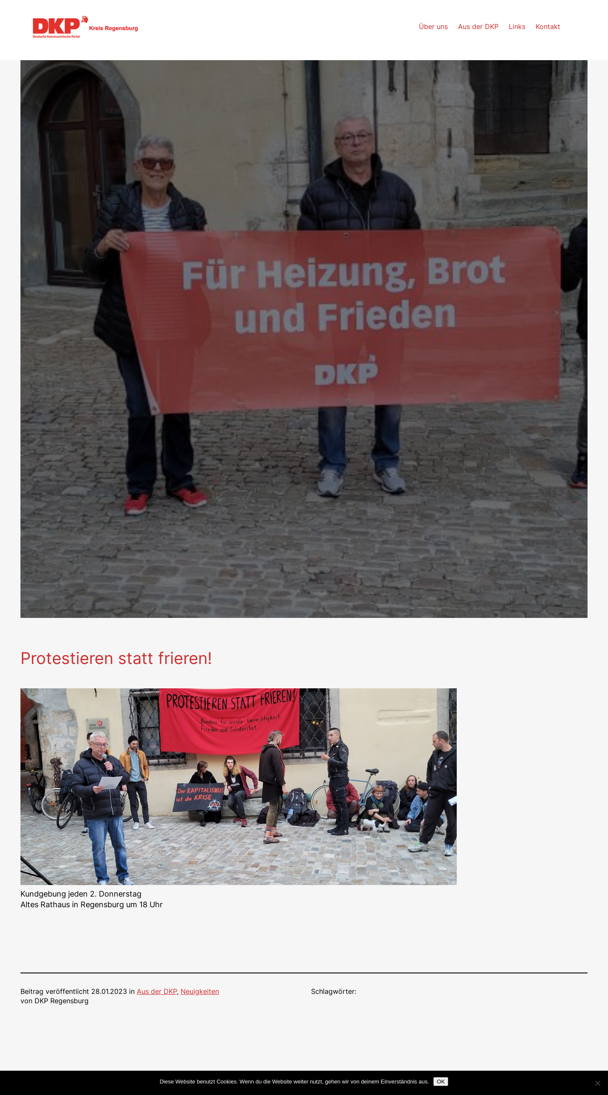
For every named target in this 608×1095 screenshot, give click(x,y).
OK (441, 1081)
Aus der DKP (157, 991)
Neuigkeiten (200, 991)
